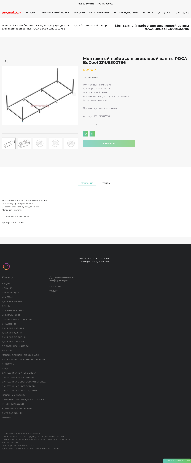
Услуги (54, 291)
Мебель (7, 417)
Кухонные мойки (13, 404)
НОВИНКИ (8, 288)
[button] (74, 94)
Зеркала (7, 350)
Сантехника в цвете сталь (18, 386)
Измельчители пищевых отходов (23, 399)
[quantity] (91, 124)
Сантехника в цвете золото (19, 390)
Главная (7, 25)
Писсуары (8, 364)
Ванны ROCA (33, 25)
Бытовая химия (12, 413)
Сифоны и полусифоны (17, 319)
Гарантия (55, 286)
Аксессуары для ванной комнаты (23, 359)
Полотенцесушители (15, 346)
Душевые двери (12, 332)
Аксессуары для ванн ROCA (62, 25)
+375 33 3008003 (104, 4)
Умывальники (11, 315)
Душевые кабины (13, 328)
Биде (5, 368)
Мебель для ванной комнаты (21, 355)
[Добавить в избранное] (85, 134)
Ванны (18, 25)
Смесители (9, 324)
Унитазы (7, 297)
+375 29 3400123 (86, 4)
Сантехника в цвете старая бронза (24, 382)
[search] (153, 13)
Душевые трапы (12, 301)
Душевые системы (14, 341)
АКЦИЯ (6, 283)
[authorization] (159, 13)
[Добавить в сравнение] (92, 134)
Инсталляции (11, 292)
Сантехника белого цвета (18, 377)
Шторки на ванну (13, 310)
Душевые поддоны (14, 337)
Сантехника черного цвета (19, 373)
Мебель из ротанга (14, 395)
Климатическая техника (17, 408)
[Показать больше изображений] (6, 61)
